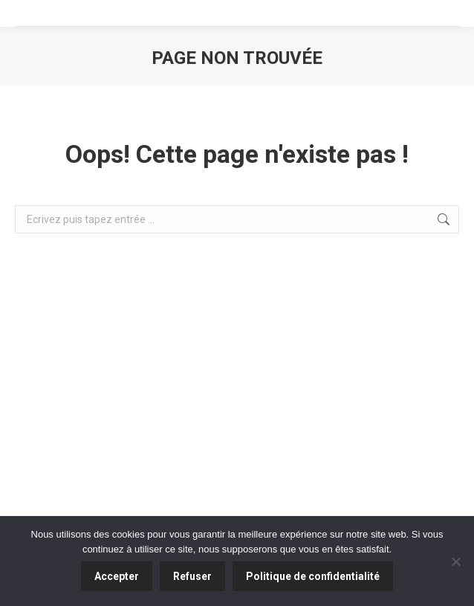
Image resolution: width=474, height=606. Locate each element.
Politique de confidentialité (313, 576)
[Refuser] (455, 561)
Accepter (116, 576)
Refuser (192, 576)
